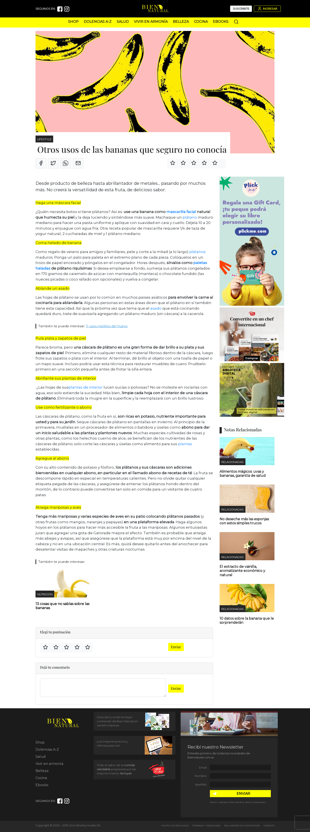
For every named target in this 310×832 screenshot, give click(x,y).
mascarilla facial (181, 212)
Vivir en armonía (151, 22)
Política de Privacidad (175, 825)
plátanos (197, 252)
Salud (123, 22)
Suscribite (241, 8)
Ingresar (267, 8)
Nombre (201, 776)
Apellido (201, 784)
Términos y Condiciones (206, 825)
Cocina (201, 22)
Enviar (176, 647)
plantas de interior (85, 387)
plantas (185, 444)
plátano (190, 217)
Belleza (181, 22)
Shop (73, 22)
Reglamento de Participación (242, 825)
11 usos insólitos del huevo (107, 326)
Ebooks (220, 22)
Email (203, 767)
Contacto (269, 825)
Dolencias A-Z (98, 22)
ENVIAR (243, 794)
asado (155, 308)
